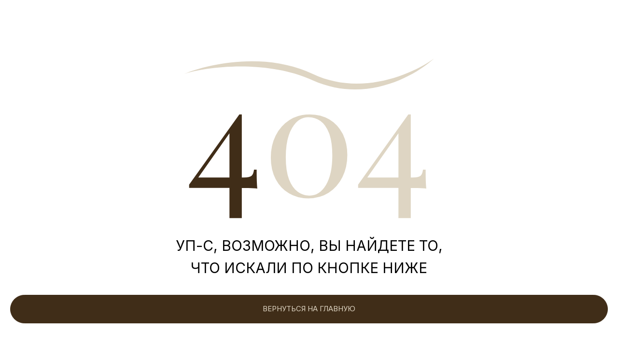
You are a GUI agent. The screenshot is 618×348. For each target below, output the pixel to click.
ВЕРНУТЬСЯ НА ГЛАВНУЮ (309, 308)
